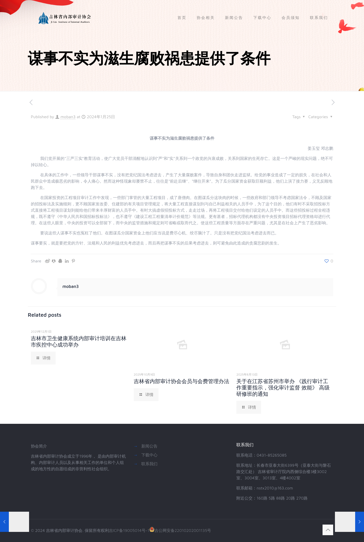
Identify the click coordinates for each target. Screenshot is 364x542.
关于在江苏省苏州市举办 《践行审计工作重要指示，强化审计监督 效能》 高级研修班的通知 (283, 387)
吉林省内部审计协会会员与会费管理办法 (181, 381)
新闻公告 (149, 446)
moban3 (68, 116)
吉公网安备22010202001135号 (180, 530)
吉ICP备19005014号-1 (129, 530)
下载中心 (149, 455)
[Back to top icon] (328, 530)
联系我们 (149, 463)
